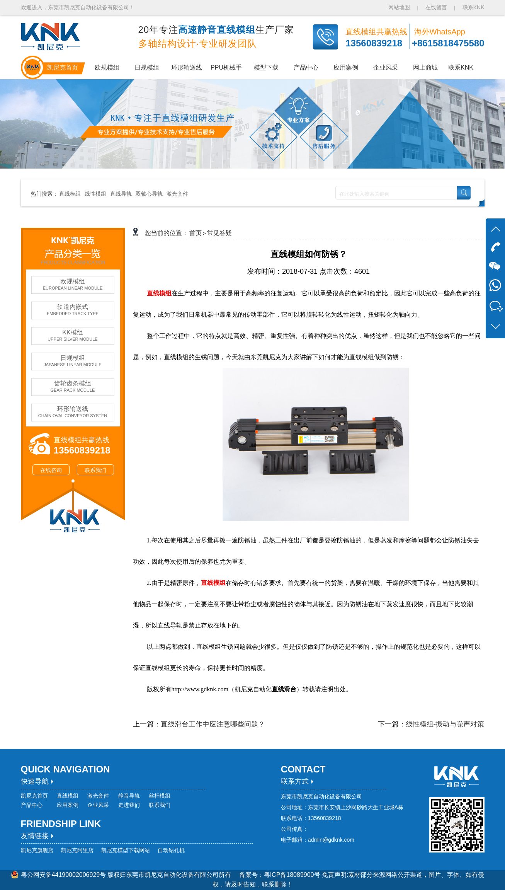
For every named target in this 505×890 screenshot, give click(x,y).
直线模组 (70, 194)
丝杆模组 (159, 796)
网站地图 (399, 7)
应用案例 (67, 805)
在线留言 (436, 7)
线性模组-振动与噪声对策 (445, 724)
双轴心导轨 (149, 194)
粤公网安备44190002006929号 (63, 874)
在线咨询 (51, 470)
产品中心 (32, 805)
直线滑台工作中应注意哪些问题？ (213, 724)
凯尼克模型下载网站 (125, 850)
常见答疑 (219, 233)
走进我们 (129, 805)
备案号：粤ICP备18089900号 (280, 874)
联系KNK (473, 7)
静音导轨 (129, 796)
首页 (195, 233)
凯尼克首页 (34, 796)
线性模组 (95, 194)
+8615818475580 (448, 43)
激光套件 (177, 194)
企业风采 (98, 805)
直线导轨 (121, 194)
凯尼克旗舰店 (37, 850)
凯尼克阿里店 (77, 850)
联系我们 (95, 470)
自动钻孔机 (171, 850)
